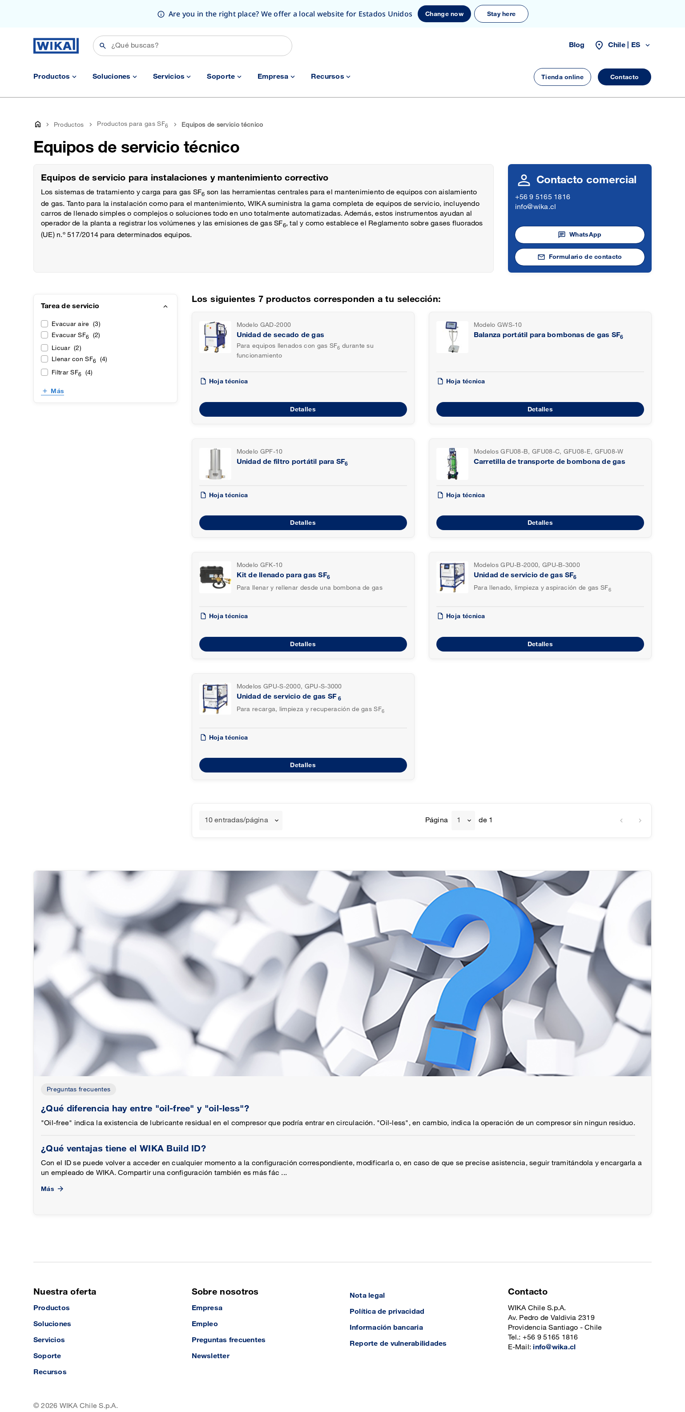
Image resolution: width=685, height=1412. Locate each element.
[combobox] (240, 793)
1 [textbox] (459, 792)
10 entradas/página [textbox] (236, 792)
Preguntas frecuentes (78, 1062)
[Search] (192, 18)
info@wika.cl (535, 179)
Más (57, 363)
